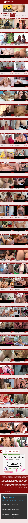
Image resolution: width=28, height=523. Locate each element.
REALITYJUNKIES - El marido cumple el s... (6, 220)
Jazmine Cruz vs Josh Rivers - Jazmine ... (6, 47)
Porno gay (14, 507)
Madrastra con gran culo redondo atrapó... (6, 292)
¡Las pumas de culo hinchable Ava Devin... (21, 32)
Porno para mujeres (6, 512)
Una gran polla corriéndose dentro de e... (6, 436)
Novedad (18, 15)
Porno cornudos (5, 517)
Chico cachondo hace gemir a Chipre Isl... (21, 177)
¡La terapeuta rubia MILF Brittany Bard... (5, 76)
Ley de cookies (13, 500)
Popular (12, 15)
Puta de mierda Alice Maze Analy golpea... (6, 335)
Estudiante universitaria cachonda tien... (19, 47)
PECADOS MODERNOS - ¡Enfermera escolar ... (19, 421)
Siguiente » (16, 451)
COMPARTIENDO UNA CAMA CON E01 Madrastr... (6, 90)
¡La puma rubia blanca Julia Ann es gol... (6, 18)
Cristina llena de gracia (19, 90)
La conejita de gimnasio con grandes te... (20, 378)
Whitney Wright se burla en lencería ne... (20, 191)
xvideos (11, 30)
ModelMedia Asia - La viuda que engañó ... (20, 364)
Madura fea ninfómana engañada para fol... (19, 436)
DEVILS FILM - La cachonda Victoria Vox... (20, 277)
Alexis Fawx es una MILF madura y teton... (5, 263)
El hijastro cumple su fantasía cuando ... (21, 234)
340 (10, 451)
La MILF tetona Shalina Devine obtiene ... (21, 133)
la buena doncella (4, 421)
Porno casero (15, 512)
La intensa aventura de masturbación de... (19, 321)
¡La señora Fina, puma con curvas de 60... (20, 18)
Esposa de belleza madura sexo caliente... (6, 148)
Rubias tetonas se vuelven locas (20, 393)
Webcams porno (15, 509)
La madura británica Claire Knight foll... (6, 364)
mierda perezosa (4, 349)
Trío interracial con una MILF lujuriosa (20, 148)
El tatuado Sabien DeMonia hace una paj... (6, 277)
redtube (25, 347)
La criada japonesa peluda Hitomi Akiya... (6, 234)
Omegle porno (5, 507)
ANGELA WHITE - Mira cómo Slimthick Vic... (6, 133)
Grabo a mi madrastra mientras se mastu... (7, 378)
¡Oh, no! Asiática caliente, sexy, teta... (21, 119)
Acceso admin (14, 520)
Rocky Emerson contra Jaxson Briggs (21, 76)
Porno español (5, 514)
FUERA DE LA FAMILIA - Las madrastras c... (6, 407)
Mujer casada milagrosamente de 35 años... (7, 104)
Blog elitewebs (15, 517)
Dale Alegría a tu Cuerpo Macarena (20, 407)
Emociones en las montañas (6, 248)
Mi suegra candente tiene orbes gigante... (6, 162)
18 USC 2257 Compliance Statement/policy (14, 491)
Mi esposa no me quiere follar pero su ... (7, 32)
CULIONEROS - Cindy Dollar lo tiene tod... (7, 393)
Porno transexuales (6, 509)
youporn (25, 30)
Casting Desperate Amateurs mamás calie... (6, 119)
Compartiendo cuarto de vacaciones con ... (5, 205)
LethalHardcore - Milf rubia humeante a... (6, 177)
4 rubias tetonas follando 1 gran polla (6, 306)
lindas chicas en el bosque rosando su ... (20, 335)
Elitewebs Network (6, 504)
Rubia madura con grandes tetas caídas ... (20, 263)
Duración (24, 15)
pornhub (11, 58)
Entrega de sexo (18, 162)
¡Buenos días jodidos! (19, 205)
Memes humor (15, 504)
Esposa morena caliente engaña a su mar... (19, 349)
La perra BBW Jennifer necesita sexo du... (21, 104)
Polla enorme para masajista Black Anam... (6, 61)
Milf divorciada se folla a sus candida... (20, 61)
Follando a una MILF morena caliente (6, 191)
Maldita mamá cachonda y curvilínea (20, 249)
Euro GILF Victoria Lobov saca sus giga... (21, 306)
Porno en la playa (15, 514)
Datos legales (5, 500)
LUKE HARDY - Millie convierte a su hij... (7, 321)
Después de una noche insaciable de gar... (19, 220)
